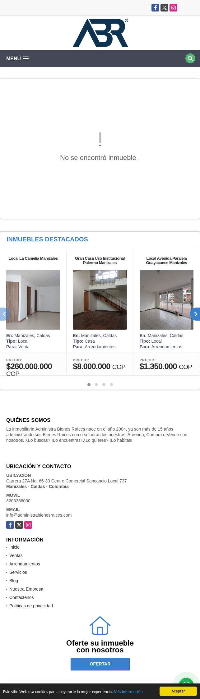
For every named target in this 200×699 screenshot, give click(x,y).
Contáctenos (21, 597)
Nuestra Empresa (26, 589)
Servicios (18, 572)
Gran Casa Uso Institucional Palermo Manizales (100, 260)
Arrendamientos (24, 563)
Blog (13, 580)
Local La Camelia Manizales (33, 258)
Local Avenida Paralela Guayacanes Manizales (166, 260)
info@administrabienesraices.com (39, 515)
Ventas (16, 555)
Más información (128, 692)
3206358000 (18, 500)
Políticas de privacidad (31, 605)
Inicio (14, 547)
